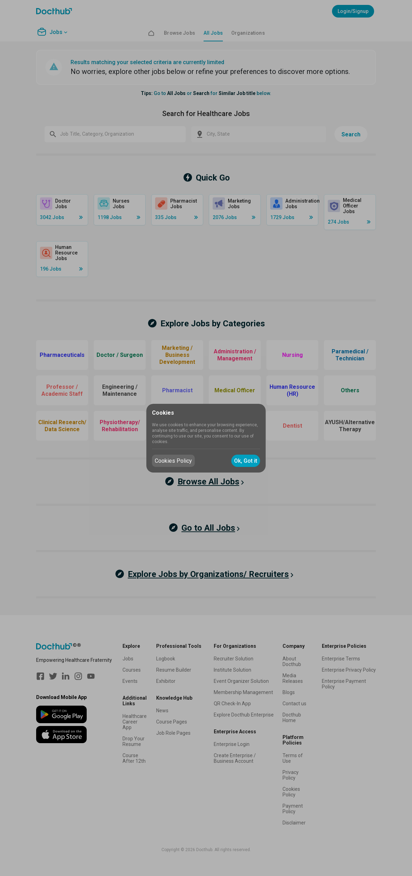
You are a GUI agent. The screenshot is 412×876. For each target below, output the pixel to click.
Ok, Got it (245, 460)
